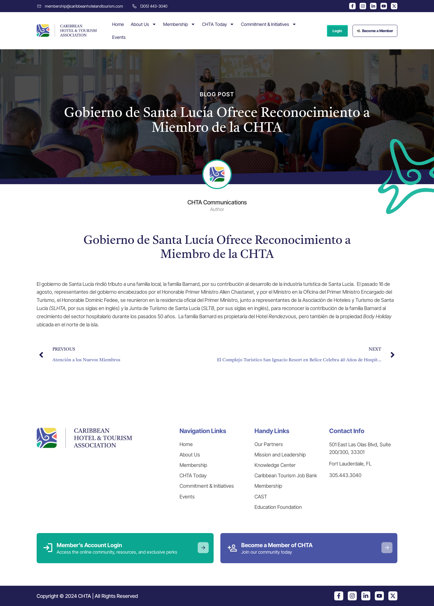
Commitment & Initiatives (268, 24)
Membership (179, 24)
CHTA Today (218, 24)
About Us (143, 24)
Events (119, 37)
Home (118, 24)
